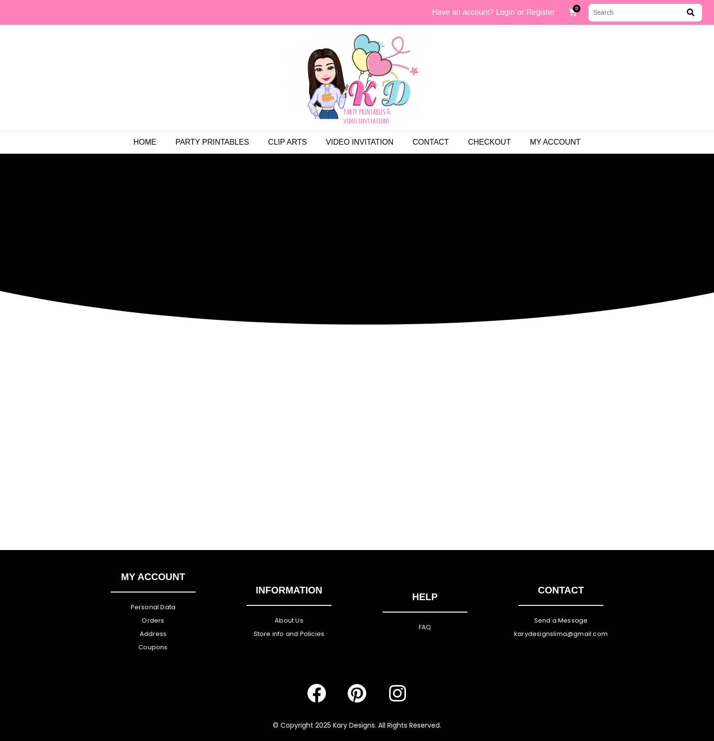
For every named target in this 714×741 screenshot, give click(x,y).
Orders (153, 620)
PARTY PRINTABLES (212, 142)
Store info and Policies (289, 633)
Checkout (489, 142)
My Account (555, 142)
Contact (431, 142)
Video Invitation (359, 142)
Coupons (152, 647)
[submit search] (690, 13)
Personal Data (153, 607)
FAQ (425, 627)
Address (153, 633)
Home (145, 142)
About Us (289, 620)
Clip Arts (287, 142)
